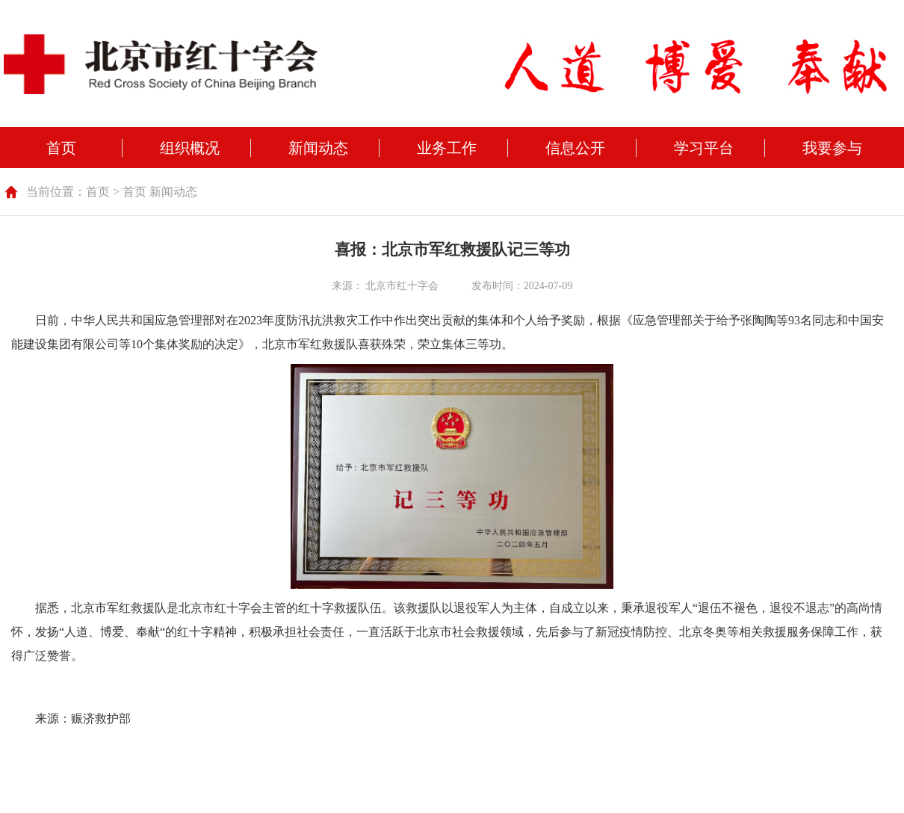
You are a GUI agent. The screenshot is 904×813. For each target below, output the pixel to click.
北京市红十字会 (402, 285)
